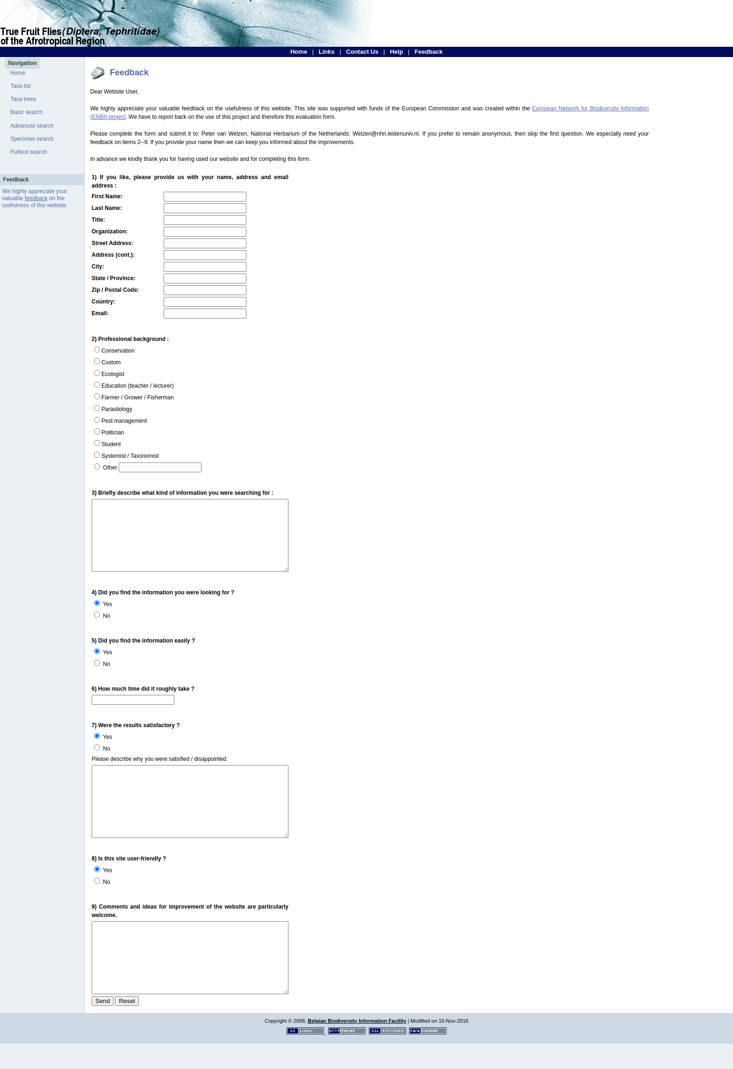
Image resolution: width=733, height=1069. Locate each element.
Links (327, 51)
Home (298, 51)
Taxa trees (23, 99)
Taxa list (20, 86)
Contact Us (362, 51)
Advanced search (32, 126)
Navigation (22, 63)
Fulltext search (28, 152)
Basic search (26, 112)
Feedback (429, 51)
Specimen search (32, 139)
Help (396, 51)
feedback (36, 198)
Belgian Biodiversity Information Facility (357, 1046)
